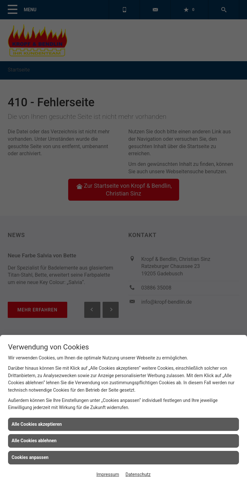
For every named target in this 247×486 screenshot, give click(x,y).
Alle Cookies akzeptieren (37, 424)
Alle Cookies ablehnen (34, 440)
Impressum (107, 474)
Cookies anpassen (30, 457)
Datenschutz (138, 474)
